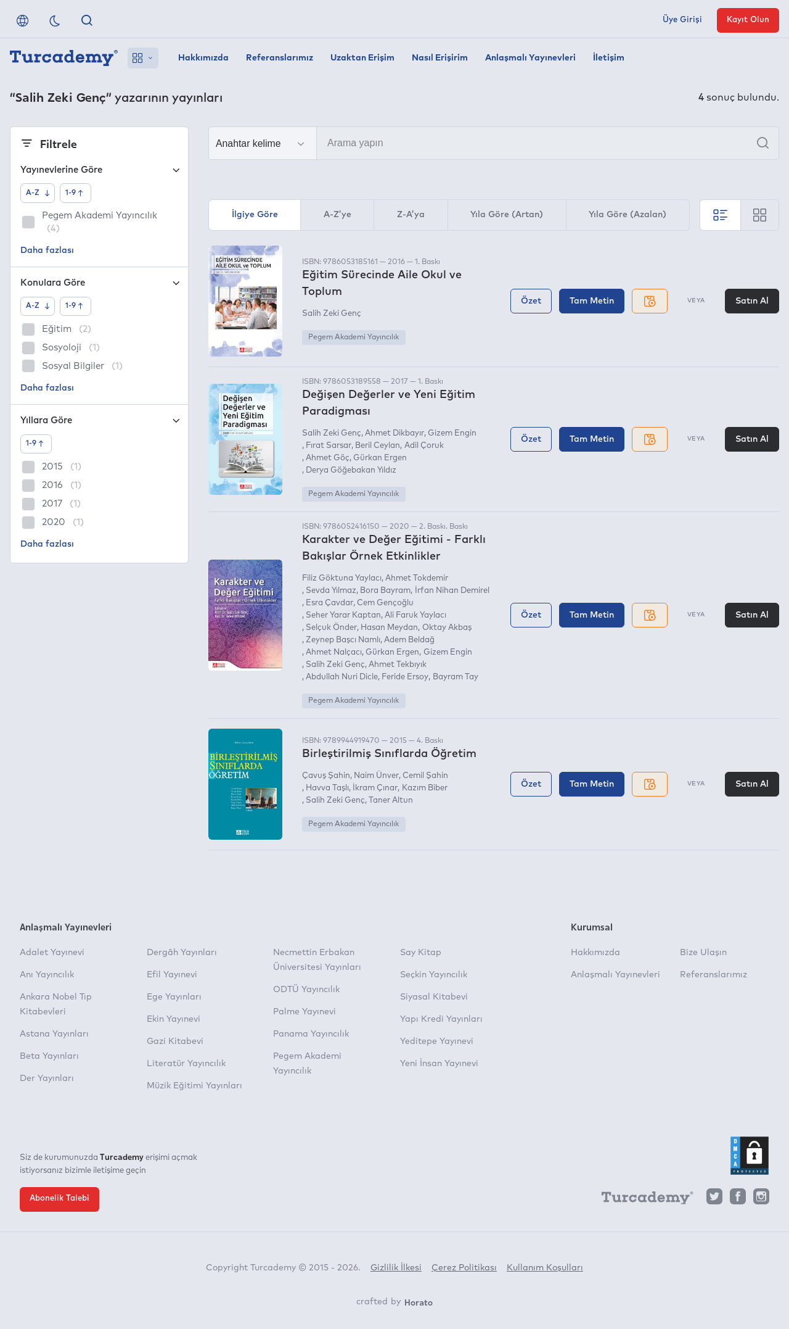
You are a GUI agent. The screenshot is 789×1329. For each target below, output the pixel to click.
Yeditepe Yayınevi (436, 1041)
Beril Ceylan (377, 446)
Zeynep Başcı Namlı (343, 640)
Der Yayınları (47, 1078)
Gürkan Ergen (380, 458)
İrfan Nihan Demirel (452, 591)
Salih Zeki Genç (331, 314)
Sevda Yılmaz (331, 591)
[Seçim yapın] (262, 143)
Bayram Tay (455, 677)
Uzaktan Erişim (362, 58)
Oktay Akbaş (447, 628)
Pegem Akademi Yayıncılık (353, 337)
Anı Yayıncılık (47, 975)
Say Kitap (420, 952)
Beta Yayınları (49, 1056)
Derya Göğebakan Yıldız (351, 470)
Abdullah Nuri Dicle (342, 677)
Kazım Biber (425, 788)
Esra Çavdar (329, 603)
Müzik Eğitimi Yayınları (194, 1086)
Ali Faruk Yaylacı (415, 615)
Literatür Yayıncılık (186, 1063)
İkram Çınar (375, 788)
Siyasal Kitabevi (434, 997)
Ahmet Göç (328, 458)
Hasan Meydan (389, 628)
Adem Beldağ (409, 640)
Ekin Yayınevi (173, 1019)
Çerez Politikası (464, 1268)
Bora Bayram (385, 591)
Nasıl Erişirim (440, 58)
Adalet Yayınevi (52, 952)
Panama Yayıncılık (311, 1034)
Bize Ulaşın (703, 952)
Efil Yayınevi (172, 975)
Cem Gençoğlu (385, 603)
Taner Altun (391, 801)
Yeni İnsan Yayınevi (439, 1063)
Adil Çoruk (424, 446)
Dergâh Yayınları (182, 952)
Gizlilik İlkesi (396, 1268)
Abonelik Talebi (59, 1198)
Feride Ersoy (405, 677)
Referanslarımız (279, 58)
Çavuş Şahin (326, 776)
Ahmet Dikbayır (394, 433)
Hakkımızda (203, 58)
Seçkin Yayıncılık (433, 975)
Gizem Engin (452, 433)
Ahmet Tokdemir (416, 578)
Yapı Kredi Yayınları (441, 1019)
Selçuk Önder (331, 628)
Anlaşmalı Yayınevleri (530, 58)
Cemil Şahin (425, 776)
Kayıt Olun (748, 20)
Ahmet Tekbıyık (398, 665)
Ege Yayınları (174, 997)
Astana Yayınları (54, 1034)
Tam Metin (592, 301)
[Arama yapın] (493, 143)
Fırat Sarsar (328, 446)
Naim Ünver (376, 776)
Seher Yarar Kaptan (343, 615)
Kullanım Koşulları (545, 1268)
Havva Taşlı (327, 788)
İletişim (608, 58)
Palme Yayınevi (304, 1012)
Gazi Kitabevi (175, 1041)
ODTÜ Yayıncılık (306, 989)
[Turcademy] (641, 1199)
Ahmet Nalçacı (334, 652)
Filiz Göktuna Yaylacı (342, 578)
